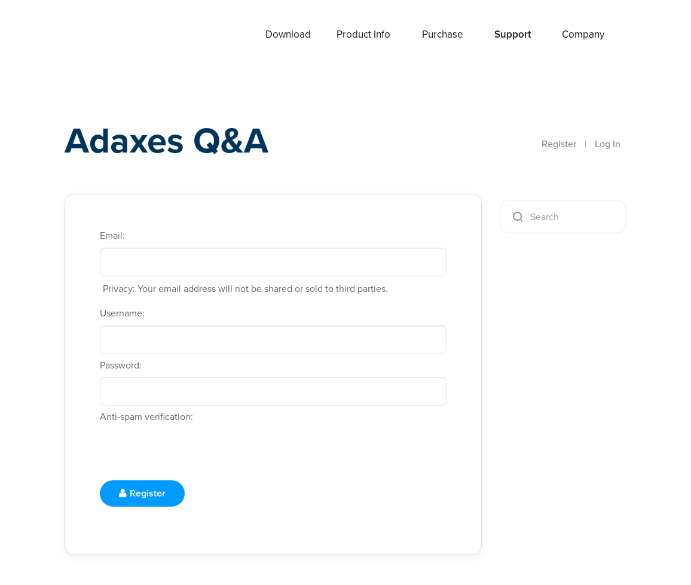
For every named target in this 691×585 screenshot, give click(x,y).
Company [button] (583, 34)
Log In (607, 144)
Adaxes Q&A (166, 140)
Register (559, 144)
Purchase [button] (442, 34)
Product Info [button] (363, 34)
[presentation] (191, 452)
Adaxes (111, 35)
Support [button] (512, 34)
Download (288, 34)
